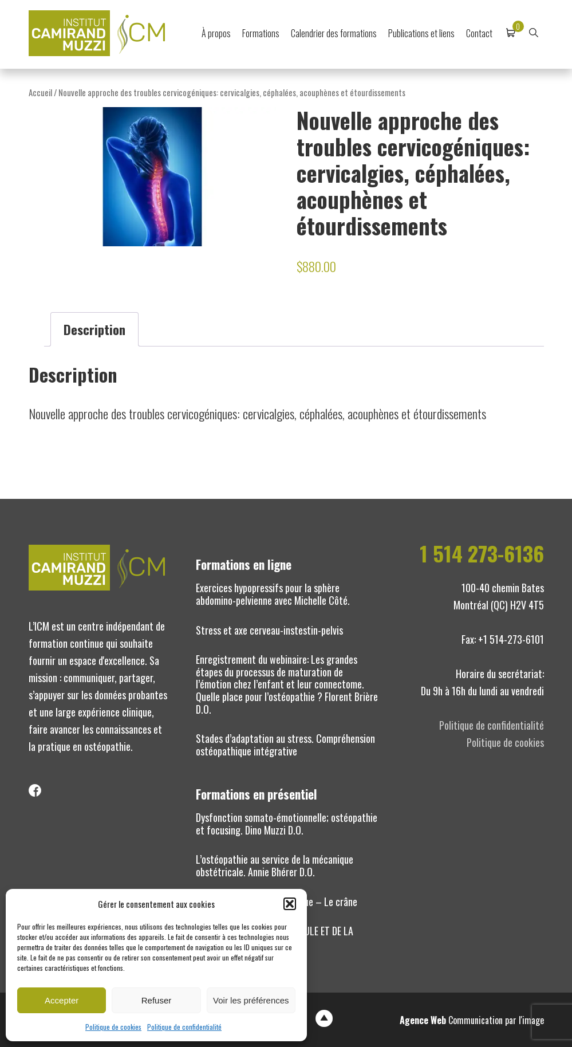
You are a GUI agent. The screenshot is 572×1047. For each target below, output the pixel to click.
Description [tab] (94, 329)
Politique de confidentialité (184, 1027)
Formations (260, 33)
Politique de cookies (113, 1027)
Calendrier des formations (334, 33)
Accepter (61, 1000)
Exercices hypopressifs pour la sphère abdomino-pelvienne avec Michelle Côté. (273, 594)
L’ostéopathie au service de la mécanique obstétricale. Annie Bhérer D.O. (274, 865)
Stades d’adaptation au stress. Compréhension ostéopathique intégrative (285, 744)
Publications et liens (421, 33)
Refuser (156, 1000)
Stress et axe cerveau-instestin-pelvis (269, 630)
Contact (479, 33)
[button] (289, 904)
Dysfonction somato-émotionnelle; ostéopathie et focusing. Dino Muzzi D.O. (286, 823)
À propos (216, 33)
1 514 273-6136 (482, 553)
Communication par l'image (472, 1020)
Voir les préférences (251, 1000)
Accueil (40, 92)
